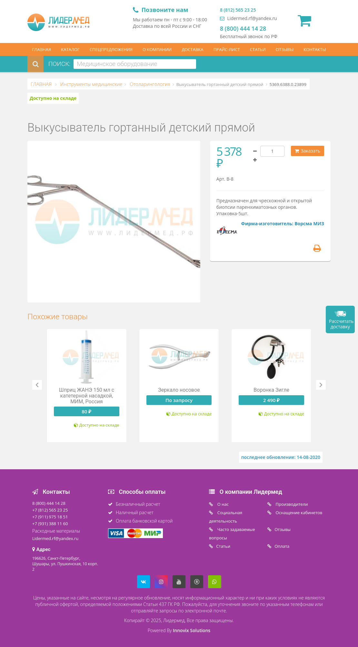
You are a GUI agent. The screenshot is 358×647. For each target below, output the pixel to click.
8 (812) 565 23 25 (238, 10)
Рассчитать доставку (341, 324)
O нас (222, 504)
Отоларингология (149, 84)
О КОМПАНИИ (157, 49)
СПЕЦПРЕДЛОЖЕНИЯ (111, 49)
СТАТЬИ (258, 49)
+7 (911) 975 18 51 (50, 517)
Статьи (223, 546)
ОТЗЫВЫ (284, 49)
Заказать (307, 151)
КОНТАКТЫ (314, 49)
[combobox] (135, 64)
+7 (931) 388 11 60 (50, 523)
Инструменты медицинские (90, 84)
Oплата (281, 546)
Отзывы (282, 529)
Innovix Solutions (191, 630)
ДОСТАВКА (192, 49)
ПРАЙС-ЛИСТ (227, 49)
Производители (291, 504)
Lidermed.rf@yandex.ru (248, 18)
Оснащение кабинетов (298, 512)
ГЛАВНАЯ (41, 49)
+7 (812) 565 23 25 (50, 510)
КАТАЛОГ (70, 49)
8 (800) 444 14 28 (243, 28)
